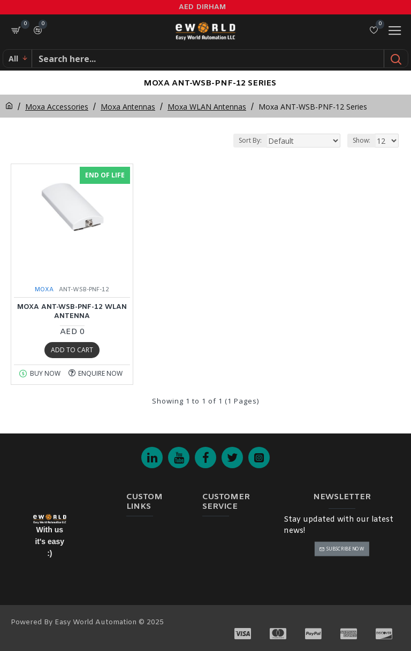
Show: (361, 140)
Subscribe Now (345, 548)
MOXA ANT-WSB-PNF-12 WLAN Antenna (72, 312)
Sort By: (250, 140)
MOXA (44, 289)
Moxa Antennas (128, 107)
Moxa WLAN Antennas (207, 107)
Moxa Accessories (56, 107)
